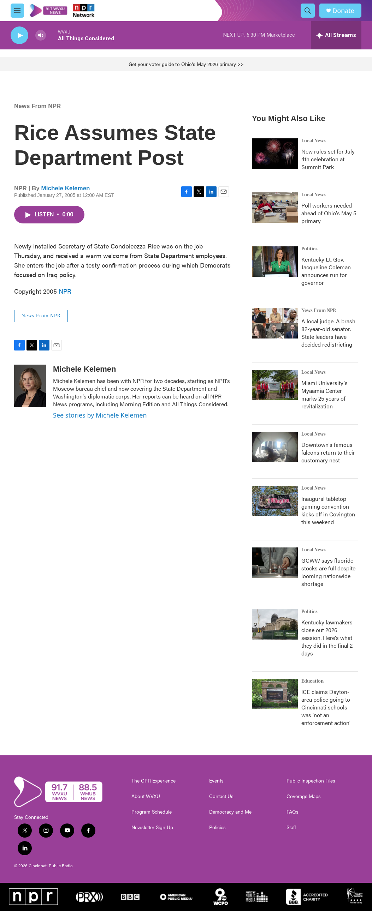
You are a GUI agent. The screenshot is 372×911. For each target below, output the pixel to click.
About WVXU (145, 796)
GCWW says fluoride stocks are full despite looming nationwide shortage (328, 572)
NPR (65, 291)
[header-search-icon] (308, 11)
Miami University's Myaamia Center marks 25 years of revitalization (324, 394)
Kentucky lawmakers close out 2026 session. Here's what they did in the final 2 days (327, 637)
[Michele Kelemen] (30, 386)
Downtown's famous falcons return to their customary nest (328, 452)
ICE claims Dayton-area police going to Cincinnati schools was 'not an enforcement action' (325, 707)
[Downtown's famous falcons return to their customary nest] (275, 447)
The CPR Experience (153, 781)
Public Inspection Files (311, 781)
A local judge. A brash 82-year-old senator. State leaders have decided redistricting (328, 332)
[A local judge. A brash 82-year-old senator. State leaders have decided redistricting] (275, 323)
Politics (309, 249)
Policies (217, 827)
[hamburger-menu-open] (17, 11)
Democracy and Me (230, 812)
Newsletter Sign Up (152, 827)
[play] (19, 35)
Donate (343, 10)
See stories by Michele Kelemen (100, 415)
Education (312, 681)
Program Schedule (151, 812)
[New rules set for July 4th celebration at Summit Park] (275, 153)
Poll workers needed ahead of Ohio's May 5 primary (328, 213)
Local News (313, 141)
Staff (291, 827)
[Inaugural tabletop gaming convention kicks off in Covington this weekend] (275, 501)
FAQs (293, 812)
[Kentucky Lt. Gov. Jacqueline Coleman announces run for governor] (275, 261)
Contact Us (221, 796)
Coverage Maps (304, 796)
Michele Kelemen (65, 188)
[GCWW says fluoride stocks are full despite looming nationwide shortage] (275, 562)
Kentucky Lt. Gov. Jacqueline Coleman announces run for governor (326, 271)
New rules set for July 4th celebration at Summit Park (328, 159)
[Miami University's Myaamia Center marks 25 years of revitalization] (275, 385)
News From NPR (37, 106)
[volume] (41, 35)
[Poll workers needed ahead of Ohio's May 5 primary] (275, 207)
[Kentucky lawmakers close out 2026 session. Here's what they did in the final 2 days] (275, 624)
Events (216, 781)
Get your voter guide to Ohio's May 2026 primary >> (186, 63)
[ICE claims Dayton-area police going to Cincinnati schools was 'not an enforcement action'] (275, 694)
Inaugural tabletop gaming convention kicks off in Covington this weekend (328, 510)
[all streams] (336, 35)
